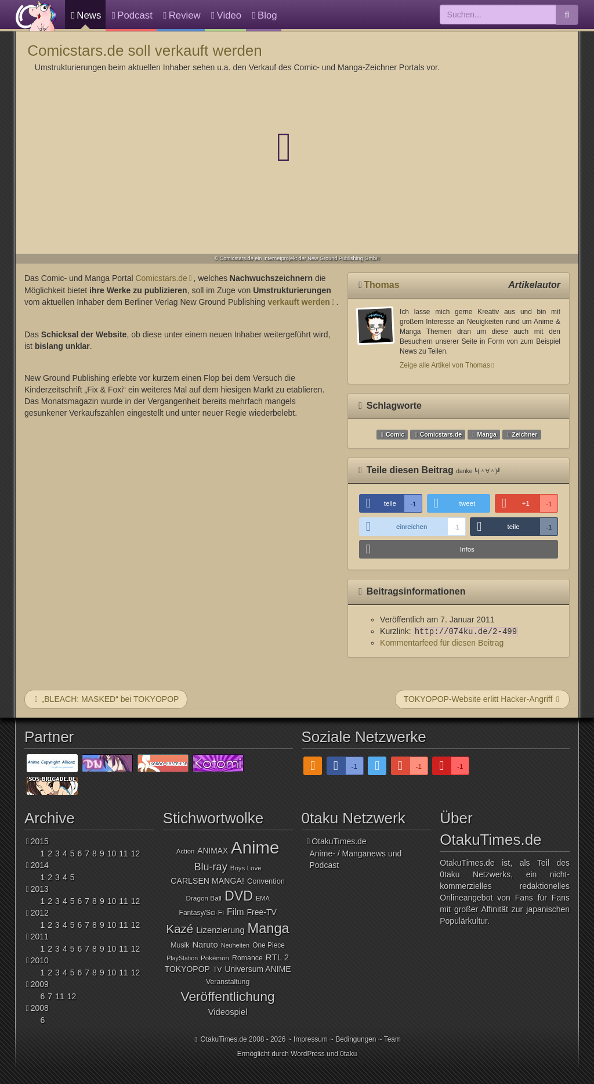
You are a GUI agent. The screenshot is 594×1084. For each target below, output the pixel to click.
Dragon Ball (203, 898)
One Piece (268, 945)
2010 (40, 960)
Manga (487, 434)
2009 (40, 984)
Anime (255, 847)
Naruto (205, 944)
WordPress (308, 1054)
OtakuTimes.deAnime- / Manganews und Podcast (356, 853)
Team (392, 1039)
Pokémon (215, 958)
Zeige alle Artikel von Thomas (445, 365)
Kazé (180, 928)
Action (185, 851)
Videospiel (228, 1012)
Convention (266, 881)
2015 (40, 841)
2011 (40, 936)
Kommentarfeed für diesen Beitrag (442, 642)
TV (217, 970)
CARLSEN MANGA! (207, 880)
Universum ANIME (257, 969)
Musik (180, 945)
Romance (247, 958)
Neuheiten (235, 945)
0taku (348, 1054)
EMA (263, 898)
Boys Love (246, 868)
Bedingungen (355, 1039)
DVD (238, 895)
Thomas (381, 285)
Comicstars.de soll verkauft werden (144, 50)
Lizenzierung (220, 930)
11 (123, 853)
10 (112, 853)
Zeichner (524, 434)
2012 (40, 912)
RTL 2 (277, 957)
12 (135, 853)
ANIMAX (212, 851)
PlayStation (182, 958)
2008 (40, 1008)
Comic (395, 434)
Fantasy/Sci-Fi (201, 913)
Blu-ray (210, 867)
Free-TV (262, 912)
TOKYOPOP (187, 969)
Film (235, 912)
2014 (40, 865)
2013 (40, 889)
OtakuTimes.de (36, 15)
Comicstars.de (161, 278)
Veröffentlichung (228, 996)
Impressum (311, 1039)
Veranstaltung (227, 982)
